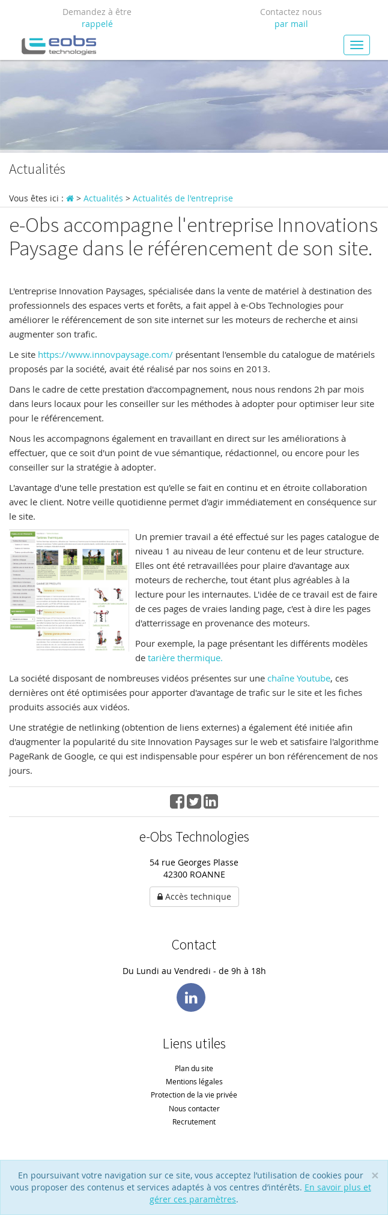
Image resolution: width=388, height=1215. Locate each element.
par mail (291, 23)
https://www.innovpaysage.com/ (106, 354)
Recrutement (194, 1121)
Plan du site (194, 1068)
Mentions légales (194, 1081)
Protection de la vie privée (194, 1094)
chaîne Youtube (298, 678)
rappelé (97, 23)
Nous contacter (194, 1108)
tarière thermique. (185, 658)
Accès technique (194, 896)
